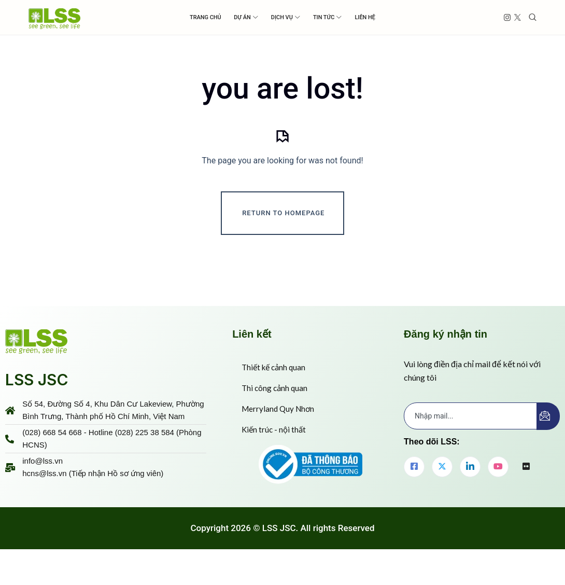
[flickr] (526, 493)
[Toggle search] (533, 17)
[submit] (548, 442)
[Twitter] (442, 493)
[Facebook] (414, 493)
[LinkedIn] (470, 493)
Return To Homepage (283, 239)
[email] (471, 442)
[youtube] (498, 493)
